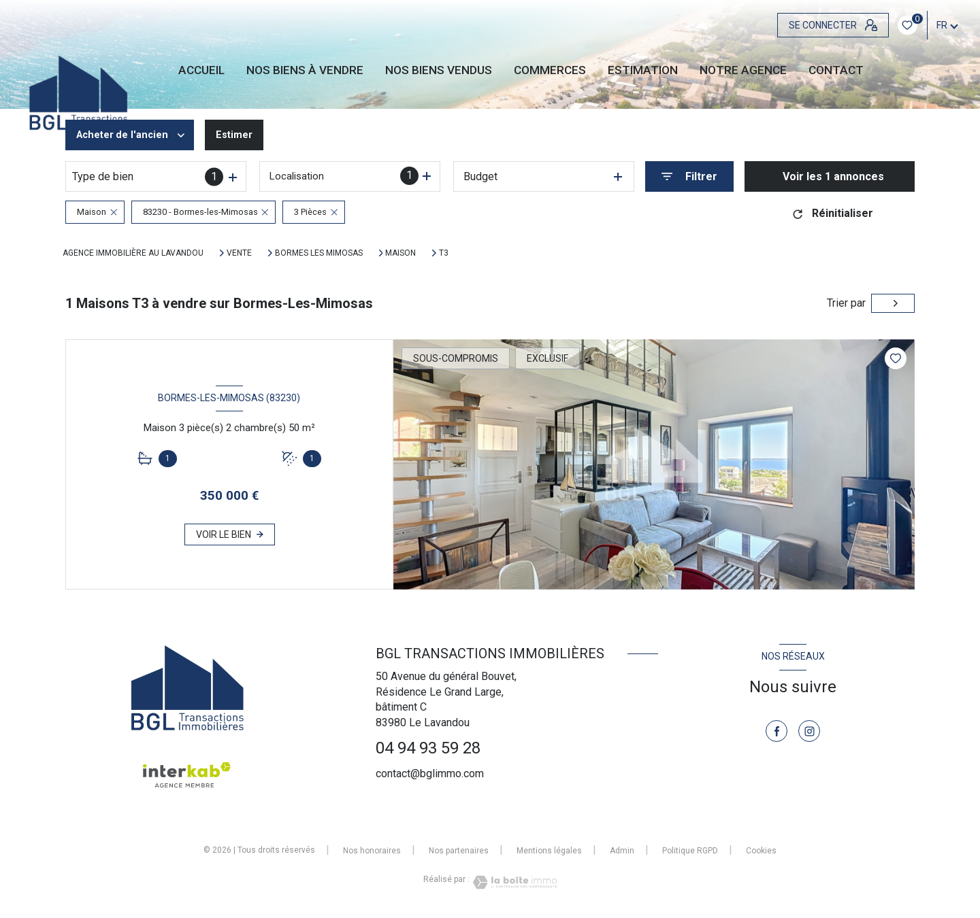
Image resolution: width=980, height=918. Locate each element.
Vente (239, 253)
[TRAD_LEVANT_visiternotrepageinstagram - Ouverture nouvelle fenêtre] (809, 731)
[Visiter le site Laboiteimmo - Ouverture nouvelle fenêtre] (513, 882)
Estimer (243, 135)
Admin (622, 850)
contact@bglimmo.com (430, 773)
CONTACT (836, 70)
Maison (400, 253)
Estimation (643, 70)
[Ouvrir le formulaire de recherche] (689, 176)
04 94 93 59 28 (428, 748)
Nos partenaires (459, 850)
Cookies (761, 851)
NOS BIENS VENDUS (438, 70)
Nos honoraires (372, 850)
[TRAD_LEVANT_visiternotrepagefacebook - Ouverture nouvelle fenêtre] (776, 731)
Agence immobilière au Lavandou (133, 253)
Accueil (201, 70)
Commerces (550, 70)
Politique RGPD (690, 850)
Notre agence (743, 70)
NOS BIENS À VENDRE (304, 70)
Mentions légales (549, 850)
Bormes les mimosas (319, 253)
